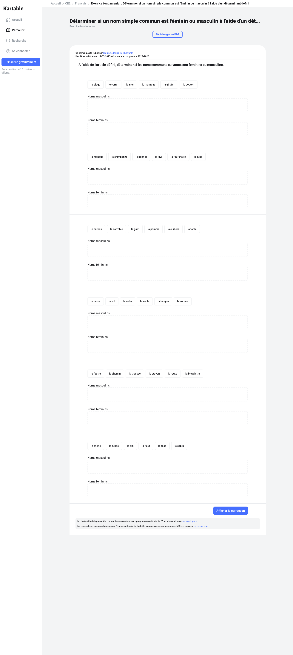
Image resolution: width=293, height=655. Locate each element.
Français (81, 3)
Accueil (14, 20)
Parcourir (15, 30)
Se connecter (18, 51)
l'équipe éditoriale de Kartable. (118, 53)
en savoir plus (190, 521)
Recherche (16, 40)
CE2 (67, 3)
